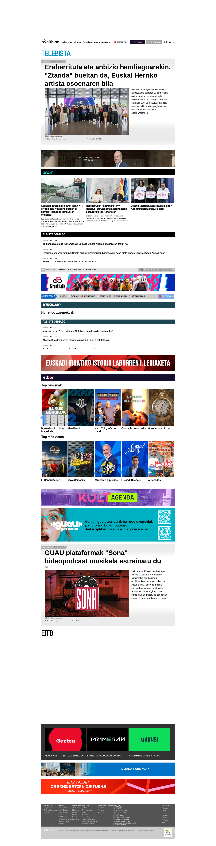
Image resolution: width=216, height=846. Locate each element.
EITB (47, 633)
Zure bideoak (166, 269)
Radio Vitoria (62, 812)
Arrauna (84, 814)
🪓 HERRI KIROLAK (137, 296)
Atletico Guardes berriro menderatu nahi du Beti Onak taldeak (76, 340)
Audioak (101, 812)
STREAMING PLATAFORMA (104, 755)
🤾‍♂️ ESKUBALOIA (120, 296)
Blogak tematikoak (122, 821)
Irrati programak (63, 821)
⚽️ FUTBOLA (73, 296)
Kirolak (77, 42)
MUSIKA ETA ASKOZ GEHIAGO (64, 755)
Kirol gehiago (86, 817)
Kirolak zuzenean (88, 823)
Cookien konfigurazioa (117, 830)
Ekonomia (75, 810)
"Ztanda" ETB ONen (96, 139)
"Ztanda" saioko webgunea (56, 139)
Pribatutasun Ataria (77, 830)
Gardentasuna (131, 830)
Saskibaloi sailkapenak (89, 821)
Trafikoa (117, 809)
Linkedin (164, 818)
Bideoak (46, 812)
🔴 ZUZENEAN (165, 296)
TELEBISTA (55, 53)
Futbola (84, 808)
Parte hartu (119, 816)
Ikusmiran (75, 817)
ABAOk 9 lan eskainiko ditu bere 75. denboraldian (69, 262)
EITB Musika (62, 817)
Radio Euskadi (63, 810)
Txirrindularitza (87, 810)
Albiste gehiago (54, 234)
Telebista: (48, 805)
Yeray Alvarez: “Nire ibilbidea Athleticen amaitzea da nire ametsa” (78, 331)
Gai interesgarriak (122, 818)
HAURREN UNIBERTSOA (144, 755)
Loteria (117, 814)
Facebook (165, 808)
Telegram (165, 815)
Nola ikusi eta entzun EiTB (125, 823)
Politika (74, 812)
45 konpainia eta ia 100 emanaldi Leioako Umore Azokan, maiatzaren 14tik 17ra (85, 244)
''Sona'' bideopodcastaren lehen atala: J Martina (64, 621)
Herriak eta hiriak (121, 819)
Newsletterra (166, 805)
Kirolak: (86, 805)
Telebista (87, 42)
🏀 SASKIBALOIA (88, 296)
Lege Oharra (89, 830)
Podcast (61, 823)
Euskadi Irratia (63, 808)
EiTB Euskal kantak (64, 819)
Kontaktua (141, 830)
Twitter (164, 810)
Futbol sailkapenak (88, 819)
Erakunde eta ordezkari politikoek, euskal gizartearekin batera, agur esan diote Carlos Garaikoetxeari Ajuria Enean (104, 253)
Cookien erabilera (101, 830)
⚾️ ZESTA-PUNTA (104, 296)
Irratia (97, 42)
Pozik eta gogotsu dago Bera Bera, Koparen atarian (70, 349)
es (174, 43)
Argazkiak (101, 810)
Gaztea (60, 814)
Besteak (105, 42)
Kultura (74, 814)
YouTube (165, 820)
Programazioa (48, 808)
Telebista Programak (51, 810)
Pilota (84, 812)
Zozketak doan (120, 812)
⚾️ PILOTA (62, 296)
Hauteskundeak (120, 810)
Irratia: (61, 805)
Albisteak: (77, 805)
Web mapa (150, 830)
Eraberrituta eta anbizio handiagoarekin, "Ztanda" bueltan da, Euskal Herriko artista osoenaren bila (108, 75)
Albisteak (67, 42)
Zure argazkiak (148, 269)
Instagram (165, 813)
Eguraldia (75, 819)
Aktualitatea (76, 808)
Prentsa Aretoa (120, 825)
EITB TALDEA (154, 42)
